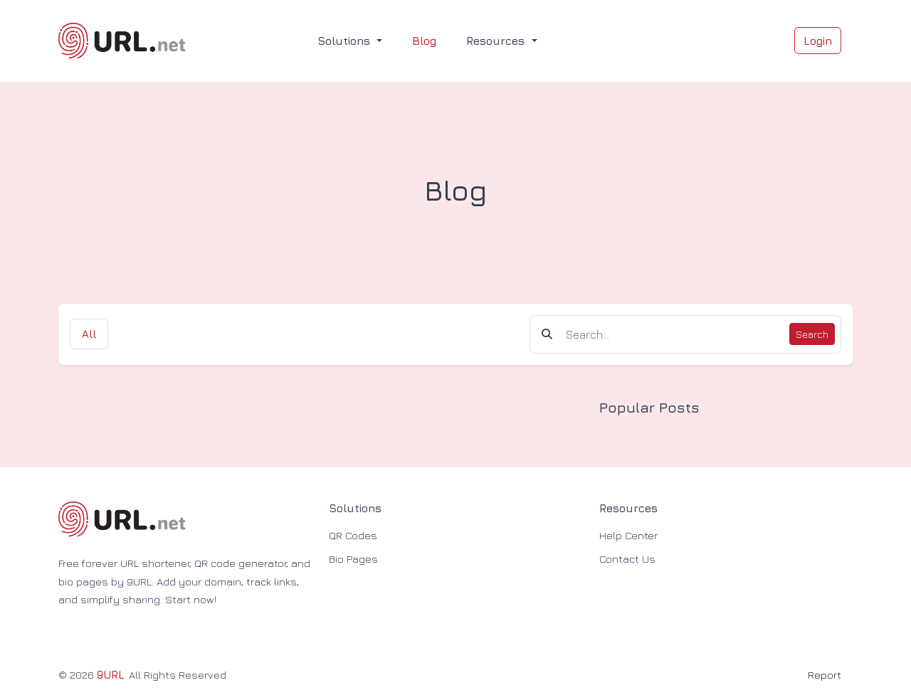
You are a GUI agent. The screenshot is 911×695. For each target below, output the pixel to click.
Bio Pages (353, 559)
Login (818, 40)
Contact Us (627, 559)
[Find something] (673, 334)
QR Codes (353, 535)
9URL (110, 675)
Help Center (628, 535)
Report (824, 675)
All (89, 334)
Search (812, 334)
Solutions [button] (345, 40)
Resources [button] (497, 40)
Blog (424, 40)
